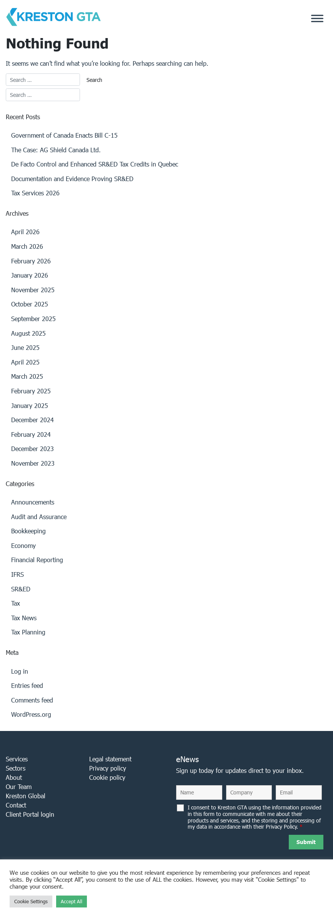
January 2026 (29, 275)
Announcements (32, 502)
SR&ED (20, 589)
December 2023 (32, 448)
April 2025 (25, 362)
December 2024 (32, 419)
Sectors (15, 768)
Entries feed (27, 685)
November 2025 (33, 289)
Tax (15, 603)
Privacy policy (107, 768)
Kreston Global (25, 795)
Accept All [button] (71, 901)
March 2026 (27, 246)
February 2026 (31, 261)
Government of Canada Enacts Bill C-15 (64, 135)
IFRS (17, 574)
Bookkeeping (28, 530)
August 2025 (28, 333)
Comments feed (32, 700)
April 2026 (25, 231)
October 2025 (29, 304)
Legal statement (110, 759)
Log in (19, 671)
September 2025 (33, 318)
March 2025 (27, 376)
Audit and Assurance (39, 516)
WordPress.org (31, 714)
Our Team (19, 786)
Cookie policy (107, 777)
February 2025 (31, 391)
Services (17, 759)
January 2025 (29, 405)
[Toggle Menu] (317, 18)
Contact (16, 805)
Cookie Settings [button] (31, 901)
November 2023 (33, 463)
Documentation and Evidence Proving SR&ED (72, 178)
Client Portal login (30, 814)
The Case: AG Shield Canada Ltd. (56, 149)
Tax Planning (28, 632)
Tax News (24, 617)
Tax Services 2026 (35, 192)
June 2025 (25, 347)
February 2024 (31, 434)
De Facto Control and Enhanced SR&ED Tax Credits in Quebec (94, 164)
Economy (23, 545)
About (14, 777)
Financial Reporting (37, 559)
